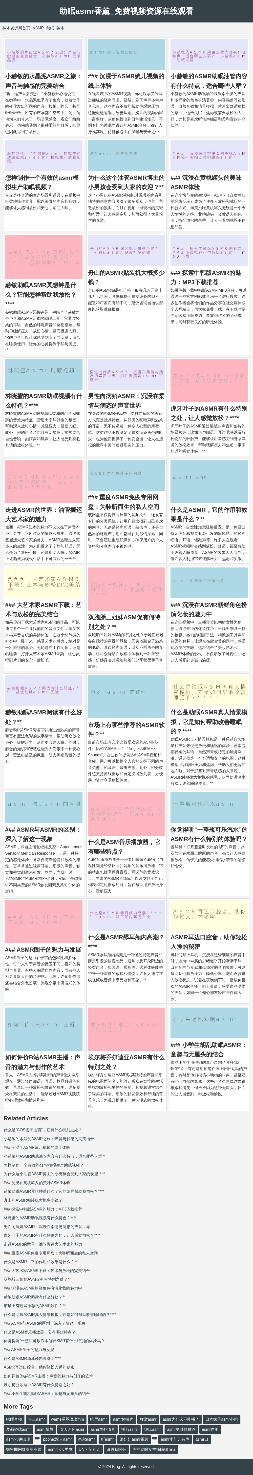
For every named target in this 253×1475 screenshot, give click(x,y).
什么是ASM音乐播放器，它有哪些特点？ (40, 1332)
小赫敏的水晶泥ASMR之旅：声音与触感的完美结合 (49, 1139)
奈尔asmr (86, 1439)
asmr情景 (45, 1429)
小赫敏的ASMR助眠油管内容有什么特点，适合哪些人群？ (55, 1156)
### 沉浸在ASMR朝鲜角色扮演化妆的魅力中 (43, 1288)
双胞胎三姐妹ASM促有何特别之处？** (37, 1279)
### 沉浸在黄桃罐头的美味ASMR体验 (37, 1183)
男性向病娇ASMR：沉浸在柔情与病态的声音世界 (47, 1227)
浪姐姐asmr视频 (134, 1439)
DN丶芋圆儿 (89, 1449)
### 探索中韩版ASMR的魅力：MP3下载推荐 (43, 1209)
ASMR (38, 28)
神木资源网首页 (16, 28)
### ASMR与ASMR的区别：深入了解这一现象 (44, 1323)
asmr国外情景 (103, 1429)
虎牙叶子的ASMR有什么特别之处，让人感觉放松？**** (52, 1235)
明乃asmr (129, 1429)
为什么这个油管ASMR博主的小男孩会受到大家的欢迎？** (54, 1174)
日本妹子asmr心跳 (221, 1419)
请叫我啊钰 (116, 1449)
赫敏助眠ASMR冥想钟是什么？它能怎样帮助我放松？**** (40, 294)
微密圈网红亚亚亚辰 (24, 1449)
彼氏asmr (152, 1429)
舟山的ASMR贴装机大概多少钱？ (33, 1200)
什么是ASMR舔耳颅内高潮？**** (32, 1358)
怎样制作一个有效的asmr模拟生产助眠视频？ (44, 1165)
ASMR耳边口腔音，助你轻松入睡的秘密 (39, 1367)
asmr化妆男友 (60, 1449)
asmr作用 (210, 1429)
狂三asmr (36, 1419)
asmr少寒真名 (18, 1439)
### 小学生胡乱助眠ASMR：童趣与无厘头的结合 (47, 1394)
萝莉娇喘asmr (18, 1429)
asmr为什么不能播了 (181, 1419)
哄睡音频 (14, 1419)
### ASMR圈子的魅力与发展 (43, 949)
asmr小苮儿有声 (175, 1439)
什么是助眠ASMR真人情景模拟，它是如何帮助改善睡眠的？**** (208, 722)
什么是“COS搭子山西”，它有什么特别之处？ (43, 1130)
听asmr (107, 1439)
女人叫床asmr (72, 1429)
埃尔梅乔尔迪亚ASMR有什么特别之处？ (39, 1385)
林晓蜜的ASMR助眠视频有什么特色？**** (40, 1218)
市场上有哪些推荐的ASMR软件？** (35, 1306)
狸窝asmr (148, 1419)
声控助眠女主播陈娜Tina (154, 1449)
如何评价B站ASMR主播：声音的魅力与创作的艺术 (48, 1376)
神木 (60, 28)
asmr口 (201, 1439)
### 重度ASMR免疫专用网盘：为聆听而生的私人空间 (51, 1253)
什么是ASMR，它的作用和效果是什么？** (41, 1262)
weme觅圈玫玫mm (67, 1419)
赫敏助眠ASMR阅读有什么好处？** (35, 1297)
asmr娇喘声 (123, 1419)
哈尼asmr (98, 1419)
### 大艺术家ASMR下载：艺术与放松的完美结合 (47, 1271)
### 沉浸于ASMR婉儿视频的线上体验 (37, 1147)
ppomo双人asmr (57, 1439)
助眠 (50, 28)
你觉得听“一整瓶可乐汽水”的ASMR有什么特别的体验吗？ (54, 1341)
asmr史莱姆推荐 (181, 1429)
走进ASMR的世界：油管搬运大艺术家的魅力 (43, 1244)
